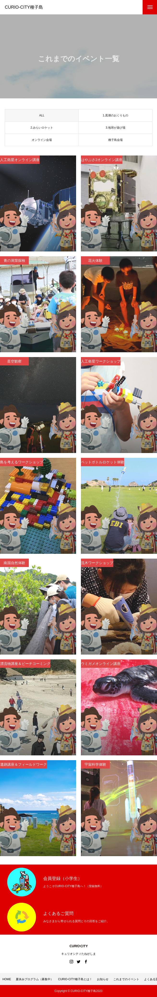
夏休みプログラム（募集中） (34, 979)
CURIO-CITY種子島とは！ (75, 979)
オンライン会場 (42, 141)
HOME (6, 979)
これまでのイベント (126, 979)
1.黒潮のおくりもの (115, 116)
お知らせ (103, 979)
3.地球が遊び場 (115, 129)
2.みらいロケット (41, 129)
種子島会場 (115, 141)
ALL (41, 116)
